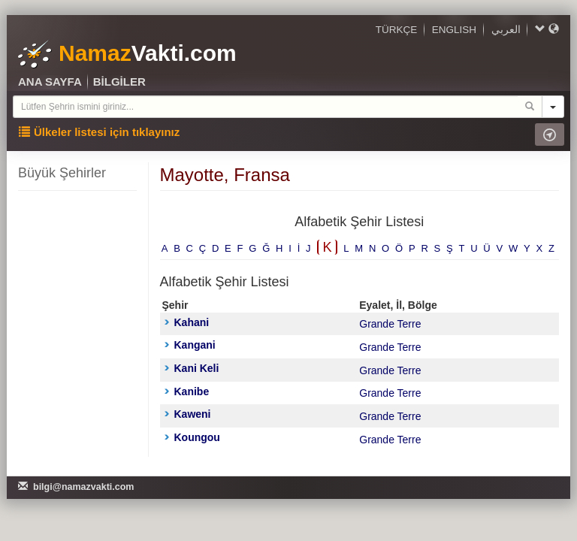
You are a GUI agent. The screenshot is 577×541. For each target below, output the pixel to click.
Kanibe (187, 391)
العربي (506, 29)
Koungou (192, 437)
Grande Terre (390, 324)
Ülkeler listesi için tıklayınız (99, 131)
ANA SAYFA (50, 81)
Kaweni (188, 414)
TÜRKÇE (397, 29)
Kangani (190, 345)
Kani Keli (192, 368)
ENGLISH (454, 29)
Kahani (187, 322)
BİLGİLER (119, 81)
